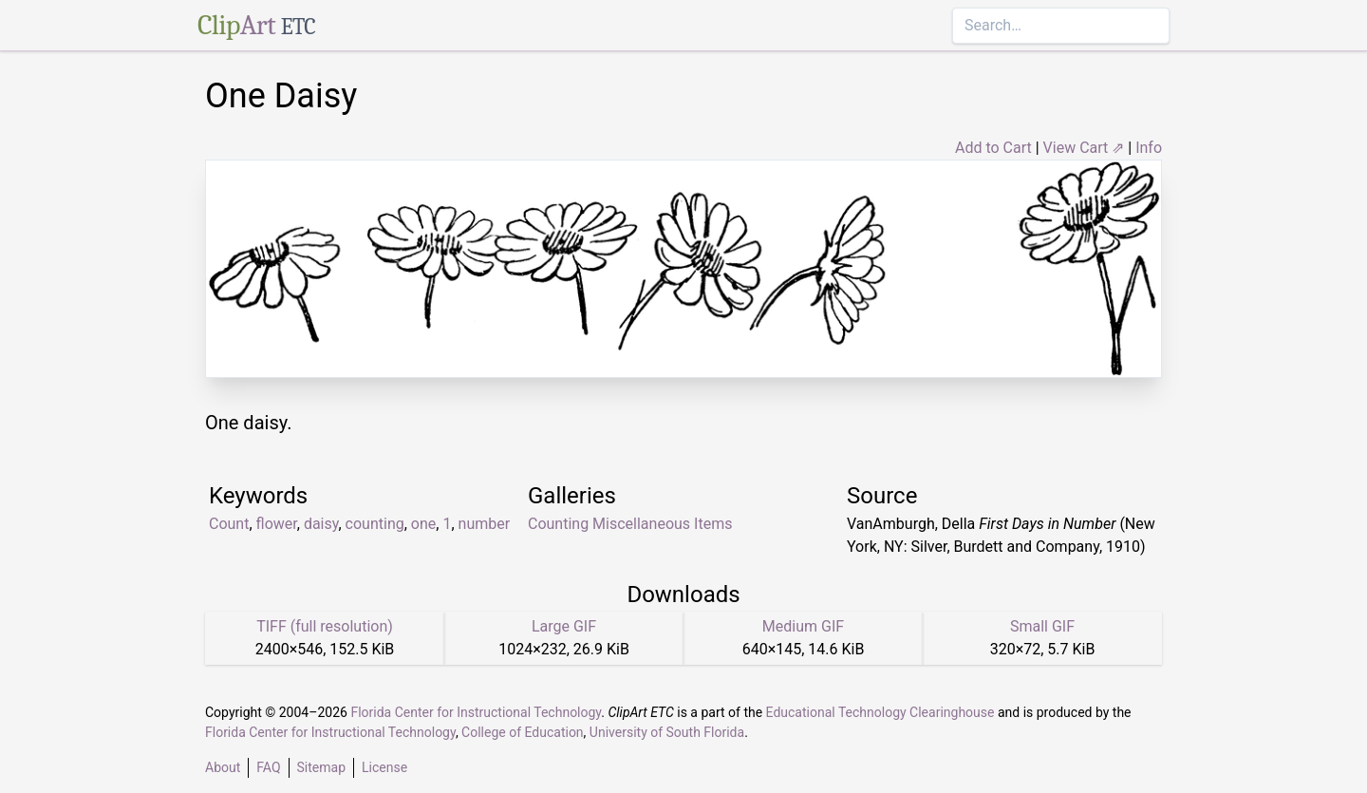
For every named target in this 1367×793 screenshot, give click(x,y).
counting (375, 524)
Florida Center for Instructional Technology (475, 712)
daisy (321, 524)
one (423, 524)
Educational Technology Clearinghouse (880, 712)
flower (276, 524)
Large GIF (564, 626)
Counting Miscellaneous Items (630, 524)
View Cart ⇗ (1084, 148)
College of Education (522, 732)
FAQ (268, 767)
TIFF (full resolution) (324, 626)
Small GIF (1042, 626)
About (222, 767)
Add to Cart (993, 148)
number (485, 524)
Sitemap (321, 767)
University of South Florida (667, 732)
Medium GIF (803, 626)
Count (229, 524)
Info (1148, 148)
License (384, 767)
